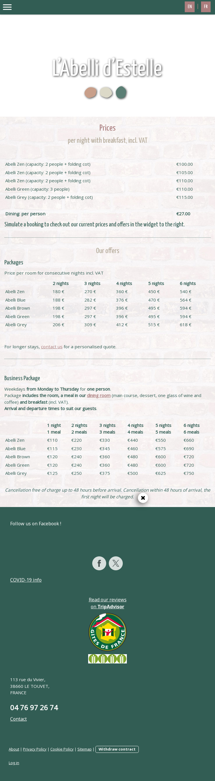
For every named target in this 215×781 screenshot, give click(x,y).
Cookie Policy (62, 749)
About (14, 749)
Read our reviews (108, 599)
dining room (99, 395)
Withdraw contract (117, 749)
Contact (18, 719)
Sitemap (84, 749)
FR (206, 6)
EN (190, 6)
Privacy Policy (35, 749)
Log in (14, 762)
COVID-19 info (26, 580)
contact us (52, 346)
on (107, 606)
